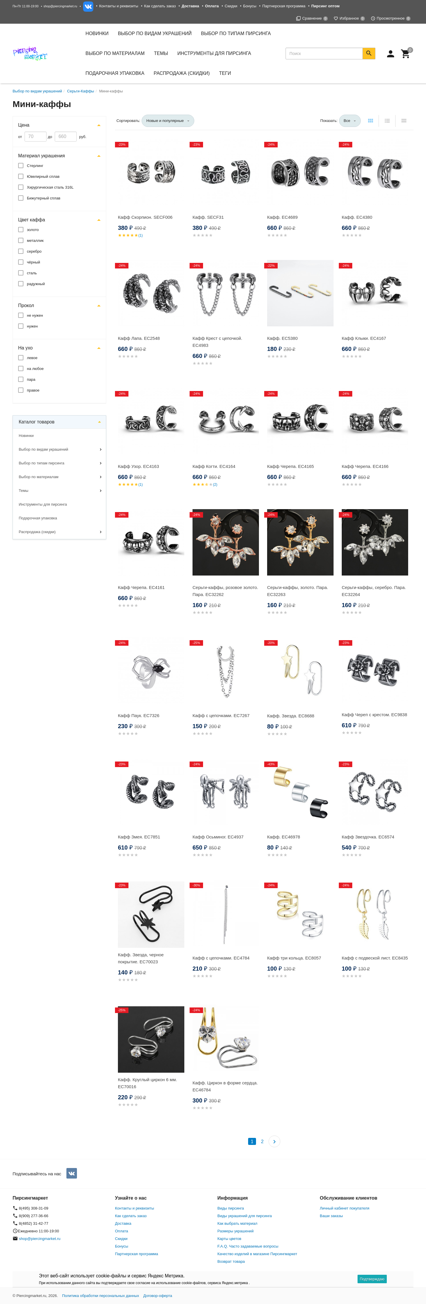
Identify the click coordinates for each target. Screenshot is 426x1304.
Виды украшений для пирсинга (244, 1216)
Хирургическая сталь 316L (50, 187)
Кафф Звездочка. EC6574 (368, 836)
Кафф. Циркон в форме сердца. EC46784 (225, 1086)
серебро (34, 251)
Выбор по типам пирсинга (41, 463)
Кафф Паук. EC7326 (138, 715)
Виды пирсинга (230, 1208)
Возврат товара (231, 1261)
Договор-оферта (157, 1295)
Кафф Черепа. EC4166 (365, 466)
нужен (32, 326)
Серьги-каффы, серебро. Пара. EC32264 (374, 591)
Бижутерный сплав (43, 198)
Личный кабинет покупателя (344, 1208)
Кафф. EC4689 (282, 217)
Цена (23, 125)
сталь (32, 273)
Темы (23, 490)
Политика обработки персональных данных (100, 1295)
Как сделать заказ (160, 6)
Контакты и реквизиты (118, 6)
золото (33, 230)
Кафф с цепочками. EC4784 (221, 957)
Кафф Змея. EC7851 (139, 836)
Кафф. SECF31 (208, 217)
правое (33, 390)
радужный (36, 284)
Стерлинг (35, 165)
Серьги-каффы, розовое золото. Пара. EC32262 (225, 591)
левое (32, 358)
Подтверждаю (372, 1279)
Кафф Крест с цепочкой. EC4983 (217, 342)
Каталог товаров (36, 421)
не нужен (35, 315)
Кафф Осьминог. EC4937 (218, 836)
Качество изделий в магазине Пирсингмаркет (257, 1254)
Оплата (121, 1231)
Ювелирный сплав (43, 176)
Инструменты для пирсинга (214, 53)
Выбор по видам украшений (43, 449)
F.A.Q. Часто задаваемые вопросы (247, 1246)
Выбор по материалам (39, 477)
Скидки (231, 6)
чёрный (33, 262)
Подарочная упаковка (114, 73)
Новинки (97, 33)
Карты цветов (229, 1238)
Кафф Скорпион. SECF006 (145, 217)
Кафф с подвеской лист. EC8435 (375, 957)
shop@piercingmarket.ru (60, 6)
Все (347, 120)
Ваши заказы (331, 1216)
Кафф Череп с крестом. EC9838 (374, 714)
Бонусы (249, 6)
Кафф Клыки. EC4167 (364, 338)
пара (31, 379)
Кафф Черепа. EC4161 (141, 587)
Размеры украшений (235, 1231)
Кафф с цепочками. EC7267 (221, 715)
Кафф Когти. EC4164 (214, 466)
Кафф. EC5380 (282, 338)
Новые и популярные (165, 120)
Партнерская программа (283, 6)
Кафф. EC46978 (283, 836)
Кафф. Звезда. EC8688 (290, 715)
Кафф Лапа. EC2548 (139, 338)
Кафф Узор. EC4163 (138, 466)
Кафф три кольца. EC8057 (294, 957)
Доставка (123, 1223)
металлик (35, 240)
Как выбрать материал (237, 1223)
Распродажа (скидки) (37, 532)
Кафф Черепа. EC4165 (290, 466)
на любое (35, 368)
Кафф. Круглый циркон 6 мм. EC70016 (147, 1083)
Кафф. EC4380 (357, 217)
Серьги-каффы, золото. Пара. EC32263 (297, 591)
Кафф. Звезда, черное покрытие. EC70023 (141, 958)
